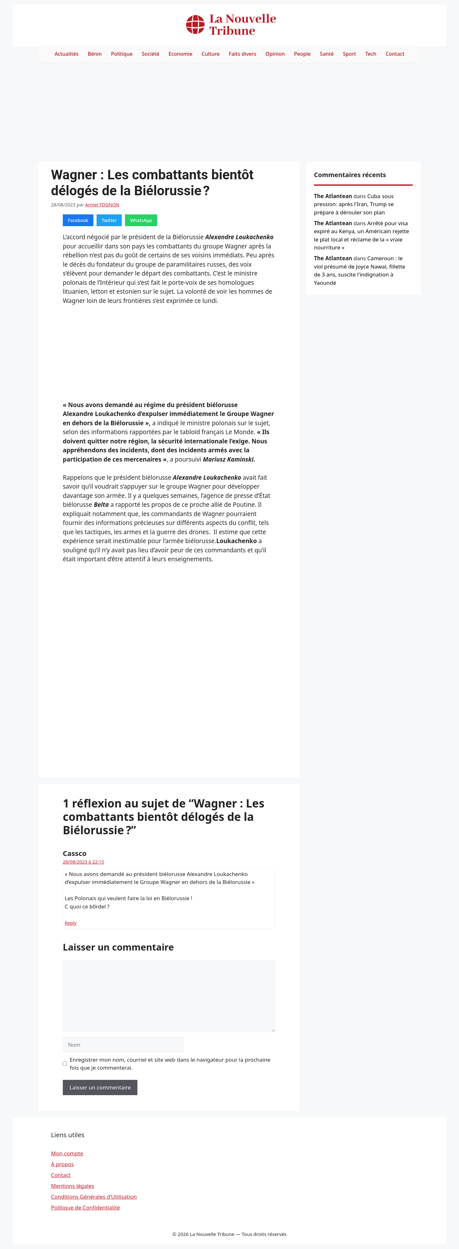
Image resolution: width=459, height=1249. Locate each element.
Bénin (95, 53)
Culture (211, 53)
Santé (327, 53)
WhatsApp (141, 220)
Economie (181, 53)
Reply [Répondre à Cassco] (70, 923)
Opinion (275, 53)
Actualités (66, 53)
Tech (370, 53)
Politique (122, 53)
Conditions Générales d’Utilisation (94, 1196)
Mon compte (67, 1153)
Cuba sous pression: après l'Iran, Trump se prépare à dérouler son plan (354, 204)
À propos (62, 1164)
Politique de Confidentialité (85, 1207)
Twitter (109, 220)
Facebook (78, 220)
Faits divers (242, 53)
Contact (395, 53)
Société (150, 53)
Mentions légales (72, 1185)
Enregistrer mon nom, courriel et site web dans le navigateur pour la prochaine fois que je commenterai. (170, 1064)
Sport (349, 53)
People (302, 53)
